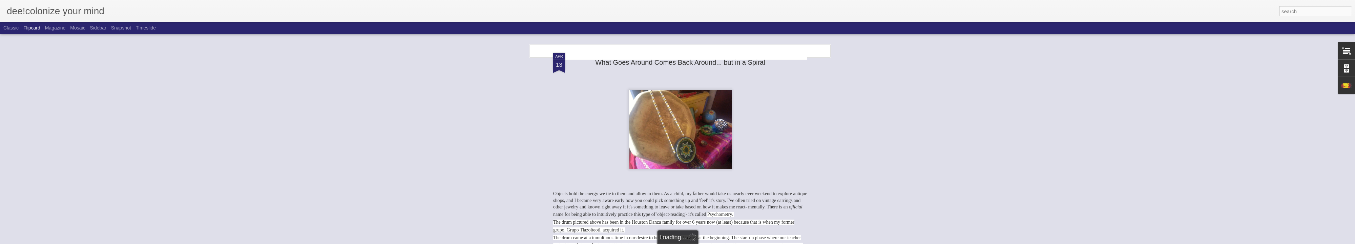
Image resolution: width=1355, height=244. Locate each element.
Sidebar (98, 27)
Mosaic (77, 27)
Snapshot (121, 27)
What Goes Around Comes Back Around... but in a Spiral (680, 62)
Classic (11, 27)
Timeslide (146, 27)
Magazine (55, 27)
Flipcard (31, 27)
